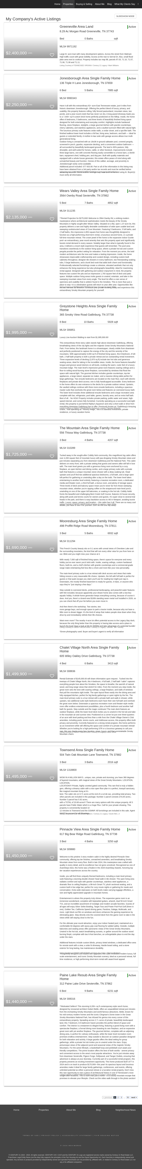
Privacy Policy (51, 1135)
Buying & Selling (84, 4)
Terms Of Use (31, 1135)
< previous (107, 1097)
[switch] (52, 54)
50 (128, 1097)
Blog (109, 4)
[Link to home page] (5, 4)
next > (134, 1097)
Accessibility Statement (77, 1135)
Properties (68, 4)
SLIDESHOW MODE (125, 16)
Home (57, 4)
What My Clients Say (124, 4)
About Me (99, 4)
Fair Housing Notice (107, 1135)
